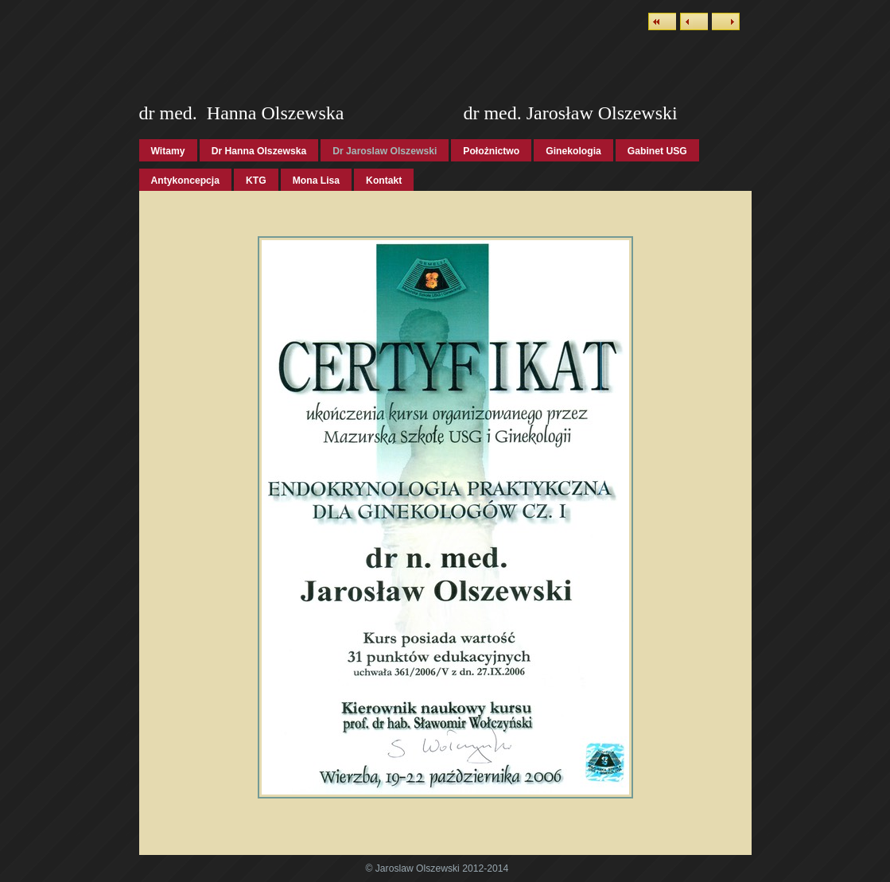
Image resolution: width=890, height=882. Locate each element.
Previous (694, 21)
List (662, 21)
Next (726, 21)
